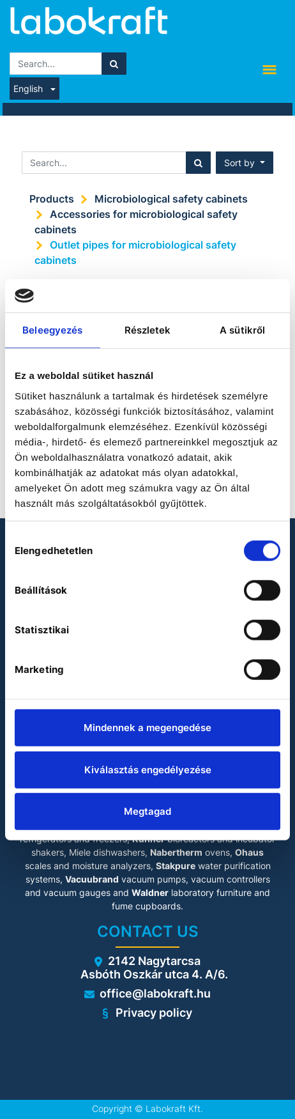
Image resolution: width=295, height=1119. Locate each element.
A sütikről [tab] (242, 330)
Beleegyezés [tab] (52, 330)
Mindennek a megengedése (147, 728)
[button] (244, 162)
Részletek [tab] (148, 330)
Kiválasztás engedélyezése (147, 769)
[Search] (114, 63)
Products (51, 198)
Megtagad (147, 811)
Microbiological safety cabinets (171, 198)
